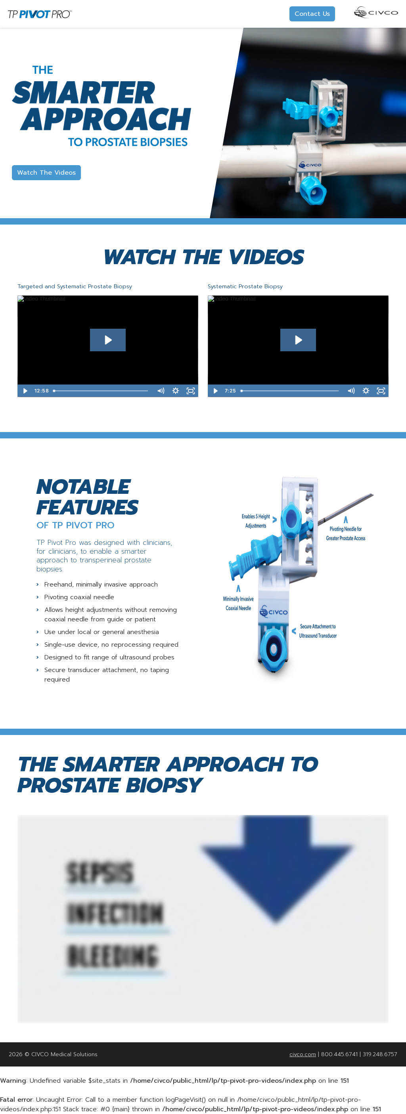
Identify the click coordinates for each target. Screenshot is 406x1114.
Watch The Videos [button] (46, 172)
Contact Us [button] (312, 14)
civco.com (302, 1054)
